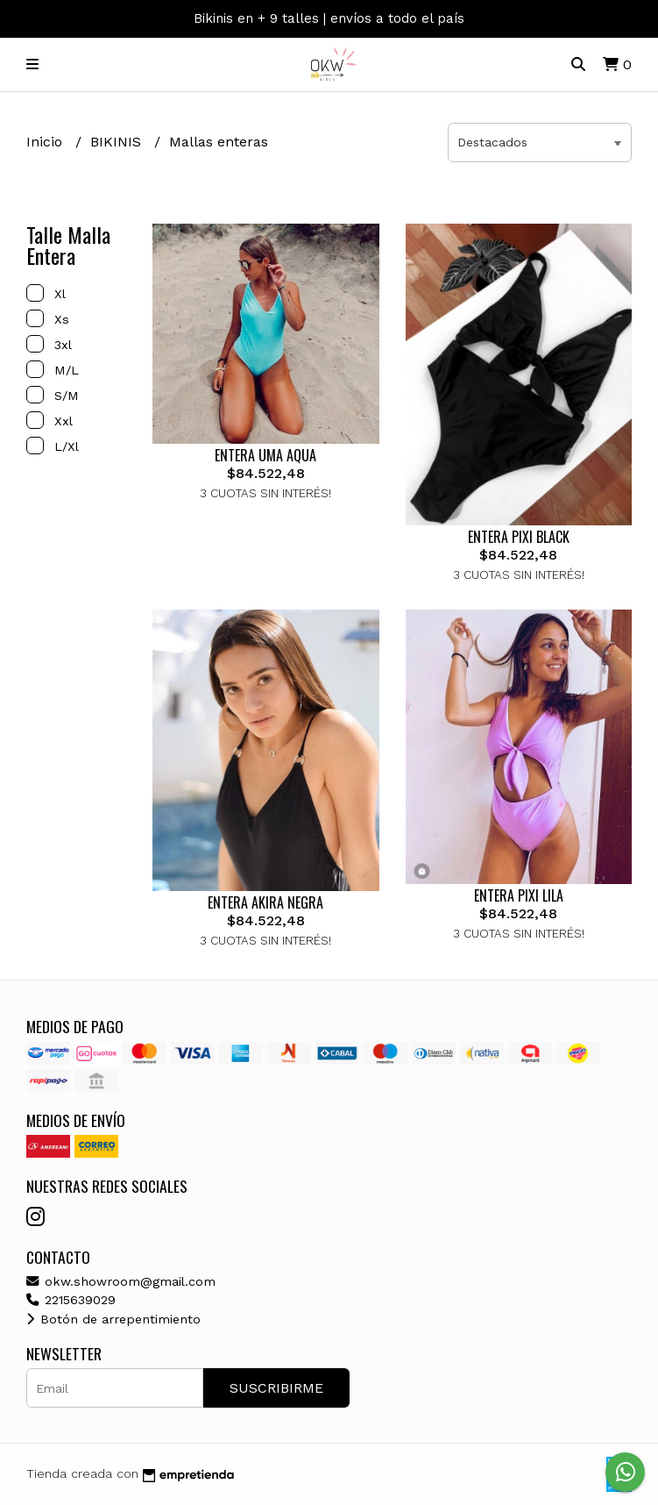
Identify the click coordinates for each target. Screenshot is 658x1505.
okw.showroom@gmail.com (121, 1281)
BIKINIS (117, 141)
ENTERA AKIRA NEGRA (265, 902)
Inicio (46, 141)
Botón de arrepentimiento (113, 1319)
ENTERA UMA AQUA (265, 455)
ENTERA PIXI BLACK (519, 536)
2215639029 (71, 1300)
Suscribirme (276, 1388)
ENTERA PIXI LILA (518, 895)
